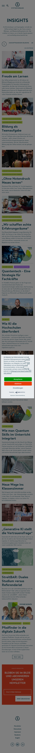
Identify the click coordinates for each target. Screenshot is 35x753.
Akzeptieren (18, 379)
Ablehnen (17, 384)
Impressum (12, 395)
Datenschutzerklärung (20, 395)
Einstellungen (18, 388)
